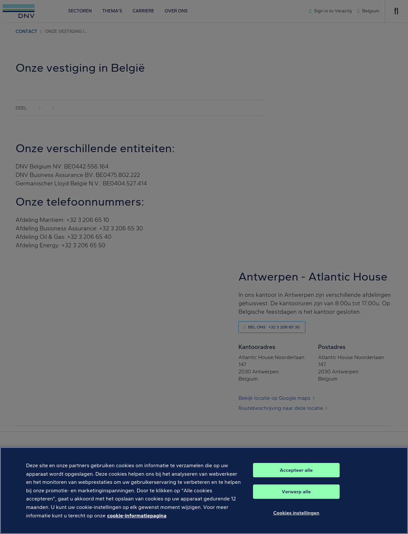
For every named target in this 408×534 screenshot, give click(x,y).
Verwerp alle (296, 492)
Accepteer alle (296, 470)
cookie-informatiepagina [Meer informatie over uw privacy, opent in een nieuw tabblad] (136, 515)
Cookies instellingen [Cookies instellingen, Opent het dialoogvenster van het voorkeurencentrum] (296, 513)
